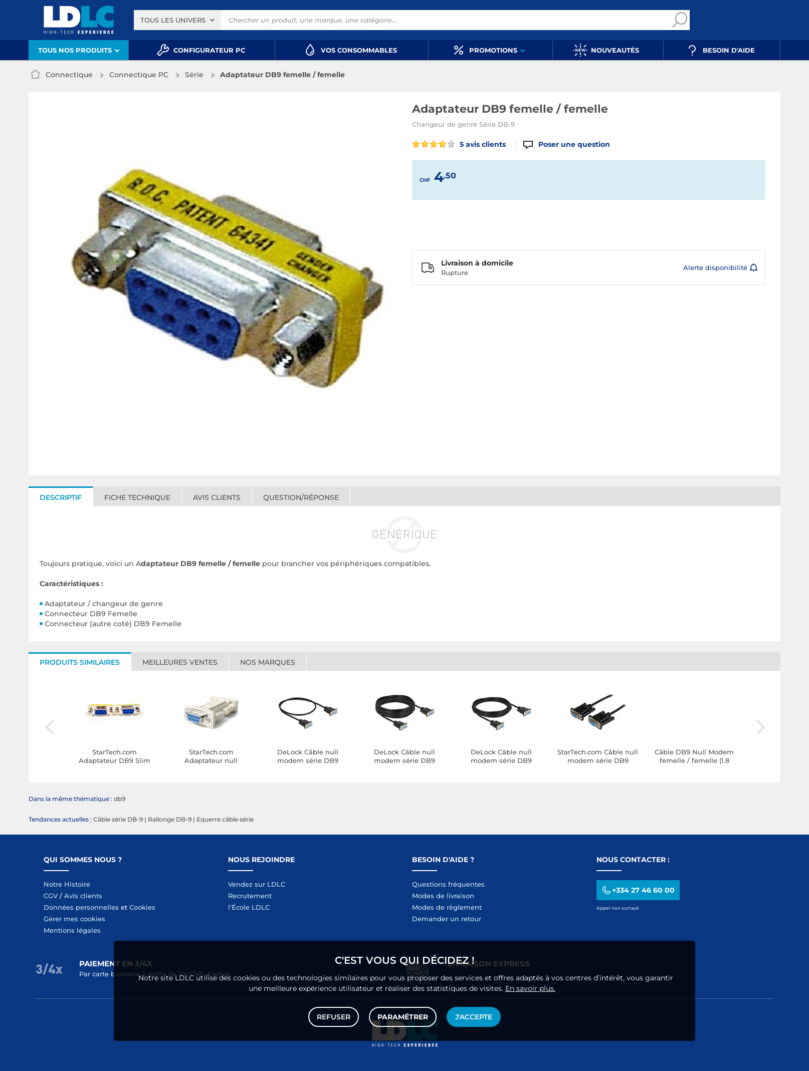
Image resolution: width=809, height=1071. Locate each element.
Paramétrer (402, 1016)
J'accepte (473, 1016)
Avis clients (217, 497)
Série (194, 74)
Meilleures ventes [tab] (180, 662)
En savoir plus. (530, 988)
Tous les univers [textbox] (173, 20)
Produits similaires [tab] (80, 662)
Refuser (333, 1016)
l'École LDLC (249, 907)
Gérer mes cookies (74, 919)
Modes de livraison (443, 896)
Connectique (69, 74)
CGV (51, 896)
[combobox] (177, 20)
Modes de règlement (447, 907)
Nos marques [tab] (267, 662)
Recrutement (250, 896)
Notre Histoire (67, 884)
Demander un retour (446, 919)
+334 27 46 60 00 (638, 890)
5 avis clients (459, 144)
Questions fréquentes (448, 884)
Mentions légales (72, 930)
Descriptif (61, 497)
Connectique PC (138, 74)
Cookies (142, 907)
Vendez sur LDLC (256, 884)
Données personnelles (81, 907)
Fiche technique (137, 497)
